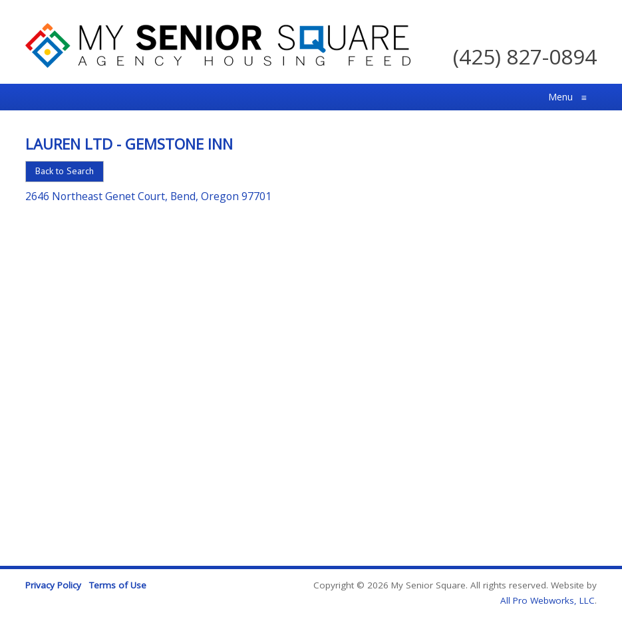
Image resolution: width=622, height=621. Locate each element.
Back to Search (64, 171)
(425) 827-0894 (525, 56)
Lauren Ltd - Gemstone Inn (129, 144)
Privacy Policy (53, 585)
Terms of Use (117, 585)
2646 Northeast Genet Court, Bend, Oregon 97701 (148, 196)
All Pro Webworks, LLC (547, 600)
